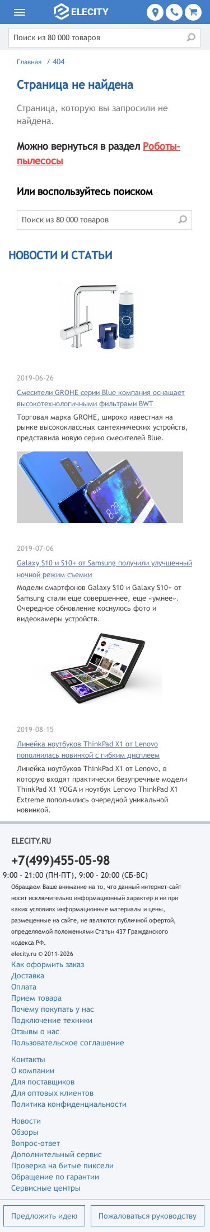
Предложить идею (44, 1215)
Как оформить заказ (47, 964)
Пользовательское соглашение (67, 1042)
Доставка (27, 975)
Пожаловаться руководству (148, 1215)
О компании (32, 1070)
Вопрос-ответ (35, 1143)
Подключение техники (51, 1020)
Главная (29, 62)
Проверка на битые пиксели (62, 1165)
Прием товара (36, 997)
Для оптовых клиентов (52, 1092)
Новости (26, 1120)
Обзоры (25, 1132)
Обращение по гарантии (55, 1176)
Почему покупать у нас (52, 1009)
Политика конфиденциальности (69, 1104)
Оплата (23, 986)
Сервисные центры (46, 1187)
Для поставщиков (42, 1081)
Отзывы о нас (35, 1031)
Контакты (28, 1059)
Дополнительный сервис (56, 1154)
